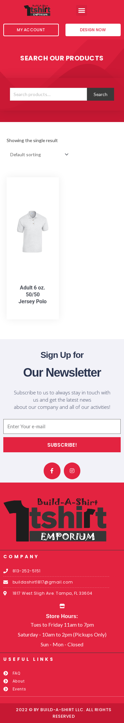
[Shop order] (38, 154)
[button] (81, 10)
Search (100, 94)
